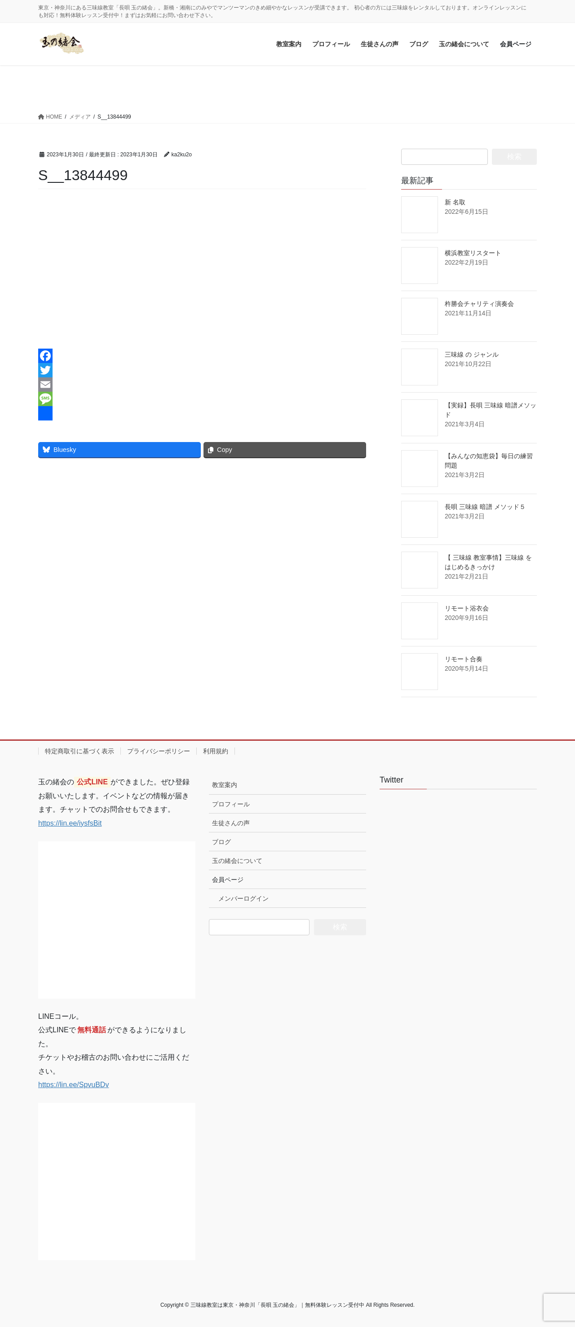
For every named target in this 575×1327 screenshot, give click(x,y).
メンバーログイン (243, 898)
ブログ (221, 841)
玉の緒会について (237, 860)
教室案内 (224, 784)
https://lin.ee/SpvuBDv (73, 1084)
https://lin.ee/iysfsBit (70, 823)
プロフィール (231, 804)
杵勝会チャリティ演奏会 (479, 303)
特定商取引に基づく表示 (79, 751)
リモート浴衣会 (467, 608)
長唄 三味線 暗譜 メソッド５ (485, 506)
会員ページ (227, 879)
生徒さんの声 (231, 823)
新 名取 (455, 202)
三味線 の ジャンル (472, 354)
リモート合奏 (463, 659)
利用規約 (215, 751)
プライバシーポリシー (158, 751)
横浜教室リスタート (473, 253)
